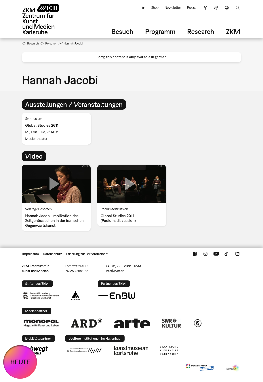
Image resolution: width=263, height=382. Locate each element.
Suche (237, 7)
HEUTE (20, 362)
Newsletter (173, 7)
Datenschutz (52, 254)
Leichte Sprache (205, 7)
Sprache (226, 7)
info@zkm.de (115, 271)
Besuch (122, 31)
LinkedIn (237, 254)
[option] (58, 129)
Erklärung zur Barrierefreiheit (87, 254)
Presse (192, 7)
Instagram (205, 254)
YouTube (216, 254)
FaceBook (194, 254)
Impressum (30, 254)
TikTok (226, 254)
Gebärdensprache (216, 7)
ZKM (233, 31)
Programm (160, 31)
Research (200, 31)
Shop (155, 7)
